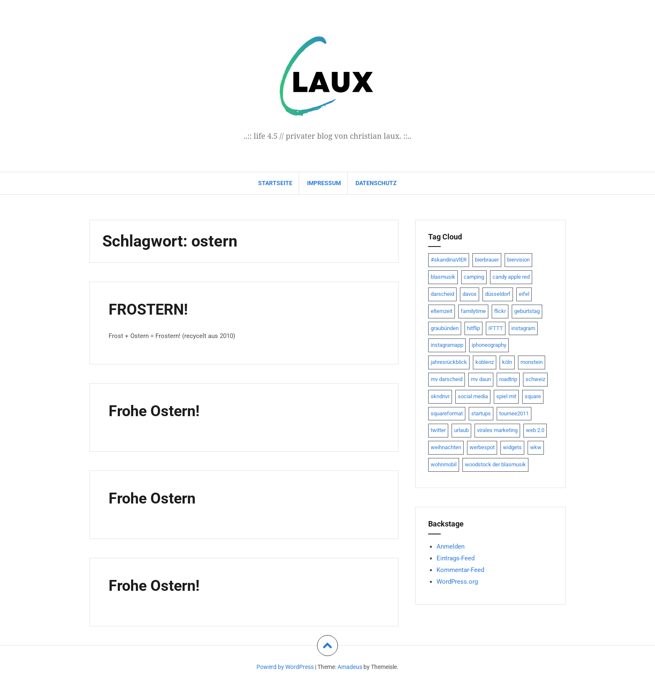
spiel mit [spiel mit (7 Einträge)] (506, 396)
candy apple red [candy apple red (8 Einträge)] (511, 277)
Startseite (275, 183)
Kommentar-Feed (460, 570)
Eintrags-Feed (456, 558)
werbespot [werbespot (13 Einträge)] (482, 447)
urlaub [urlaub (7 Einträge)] (461, 430)
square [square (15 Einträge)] (533, 396)
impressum (324, 183)
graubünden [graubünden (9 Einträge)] (445, 328)
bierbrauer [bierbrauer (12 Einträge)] (487, 260)
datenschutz (376, 183)
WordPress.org (457, 581)
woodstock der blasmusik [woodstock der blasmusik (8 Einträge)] (495, 464)
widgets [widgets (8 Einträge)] (512, 447)
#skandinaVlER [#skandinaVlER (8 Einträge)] (449, 260)
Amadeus (350, 667)
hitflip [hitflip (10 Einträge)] (473, 328)
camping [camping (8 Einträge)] (474, 277)
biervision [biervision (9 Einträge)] (518, 260)
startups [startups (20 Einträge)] (481, 413)
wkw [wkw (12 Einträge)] (535, 447)
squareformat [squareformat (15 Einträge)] (447, 413)
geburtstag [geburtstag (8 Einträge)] (527, 311)
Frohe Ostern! (157, 411)
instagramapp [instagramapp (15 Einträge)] (447, 345)
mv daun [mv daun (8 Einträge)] (481, 379)
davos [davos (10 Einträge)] (469, 294)
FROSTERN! (150, 309)
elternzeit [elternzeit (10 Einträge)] (441, 311)
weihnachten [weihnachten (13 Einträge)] (446, 447)
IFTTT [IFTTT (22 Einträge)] (495, 328)
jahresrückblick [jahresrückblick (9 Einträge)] (449, 362)
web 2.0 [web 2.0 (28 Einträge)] (535, 430)
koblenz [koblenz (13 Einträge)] (484, 362)
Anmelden (451, 546)
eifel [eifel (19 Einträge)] (524, 294)
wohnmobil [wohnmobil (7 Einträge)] (444, 464)
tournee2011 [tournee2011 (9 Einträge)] (514, 413)
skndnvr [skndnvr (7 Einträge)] (440, 396)
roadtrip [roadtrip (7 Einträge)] (508, 379)
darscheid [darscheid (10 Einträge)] (442, 294)
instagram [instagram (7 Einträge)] (523, 328)
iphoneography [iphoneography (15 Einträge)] (489, 345)
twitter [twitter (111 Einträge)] (438, 430)
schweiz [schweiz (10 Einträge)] (535, 379)
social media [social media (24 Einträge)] (473, 396)
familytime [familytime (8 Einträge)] (473, 311)
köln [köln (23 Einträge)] (507, 362)
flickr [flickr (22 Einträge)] (500, 311)
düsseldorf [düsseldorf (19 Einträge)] (497, 294)
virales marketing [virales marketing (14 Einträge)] (497, 430)
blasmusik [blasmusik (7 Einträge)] (443, 277)
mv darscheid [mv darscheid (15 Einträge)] (446, 379)
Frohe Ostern (155, 498)
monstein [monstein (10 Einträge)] (531, 362)
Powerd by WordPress (285, 667)
